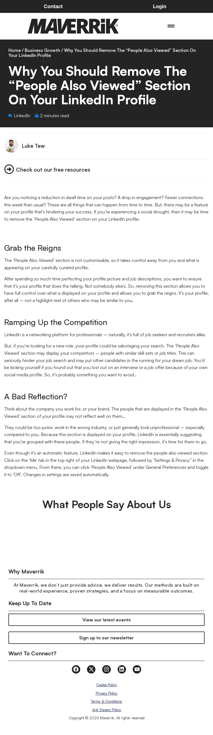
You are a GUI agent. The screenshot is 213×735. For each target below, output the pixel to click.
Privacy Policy (106, 693)
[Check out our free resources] (9, 169)
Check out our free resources (53, 169)
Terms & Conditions (106, 701)
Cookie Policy (106, 685)
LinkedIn (22, 115)
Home (14, 50)
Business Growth (42, 50)
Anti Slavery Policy (106, 710)
